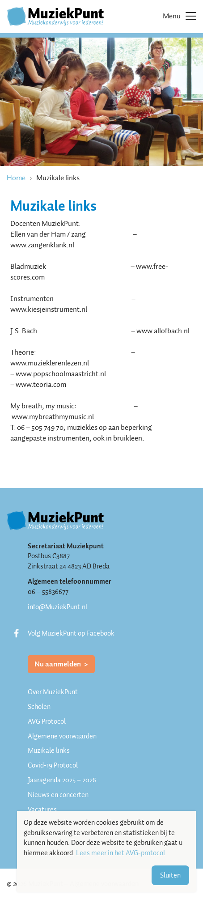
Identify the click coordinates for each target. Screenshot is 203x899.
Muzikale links (49, 750)
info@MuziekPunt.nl (57, 607)
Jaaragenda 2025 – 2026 (62, 780)
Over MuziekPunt (53, 692)
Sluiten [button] (170, 875)
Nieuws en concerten (58, 794)
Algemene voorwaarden (62, 736)
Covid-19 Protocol (53, 765)
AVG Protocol (47, 721)
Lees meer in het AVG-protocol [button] (120, 853)
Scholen (39, 706)
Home (16, 177)
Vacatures (42, 809)
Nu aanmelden (58, 664)
